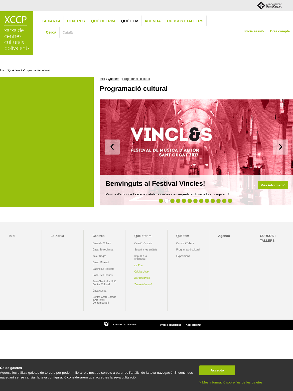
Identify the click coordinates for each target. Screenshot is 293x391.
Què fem (129, 21)
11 (218, 201)
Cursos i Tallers (185, 243)
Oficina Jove (141, 271)
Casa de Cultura (101, 243)
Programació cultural (36, 70)
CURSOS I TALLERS (185, 21)
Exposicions (183, 256)
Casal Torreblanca (102, 249)
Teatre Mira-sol (143, 284)
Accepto (217, 370)
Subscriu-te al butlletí (125, 324)
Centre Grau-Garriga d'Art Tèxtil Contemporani (104, 300)
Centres (76, 21)
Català (68, 32)
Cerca (51, 32)
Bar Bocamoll (142, 278)
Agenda (152, 21)
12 (224, 201)
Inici (2, 70)
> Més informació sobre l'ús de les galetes (231, 382)
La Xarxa (51, 21)
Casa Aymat (99, 290)
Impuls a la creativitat (140, 257)
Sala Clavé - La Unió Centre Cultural (104, 283)
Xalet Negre (99, 256)
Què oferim (103, 21)
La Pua (138, 265)
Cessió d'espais (143, 243)
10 (213, 201)
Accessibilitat (193, 324)
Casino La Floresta (103, 269)
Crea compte (280, 31)
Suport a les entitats (145, 249)
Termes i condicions (169, 324)
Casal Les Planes (102, 275)
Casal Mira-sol (100, 262)
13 (230, 201)
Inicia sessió (254, 31)
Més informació (272, 185)
